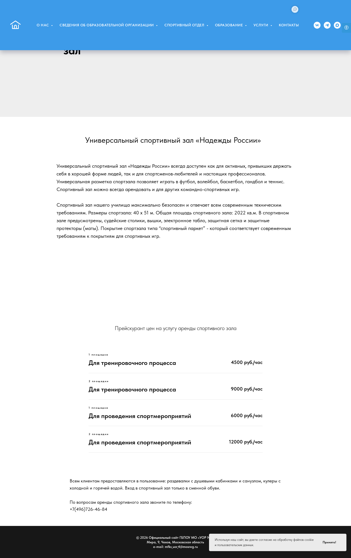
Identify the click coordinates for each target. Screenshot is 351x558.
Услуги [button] (261, 25)
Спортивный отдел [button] (184, 25)
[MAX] (337, 25)
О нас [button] (43, 25)
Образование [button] (229, 25)
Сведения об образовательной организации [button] (107, 25)
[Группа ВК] (317, 25)
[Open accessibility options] (346, 28)
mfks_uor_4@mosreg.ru (181, 547)
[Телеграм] (327, 25)
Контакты (289, 25)
